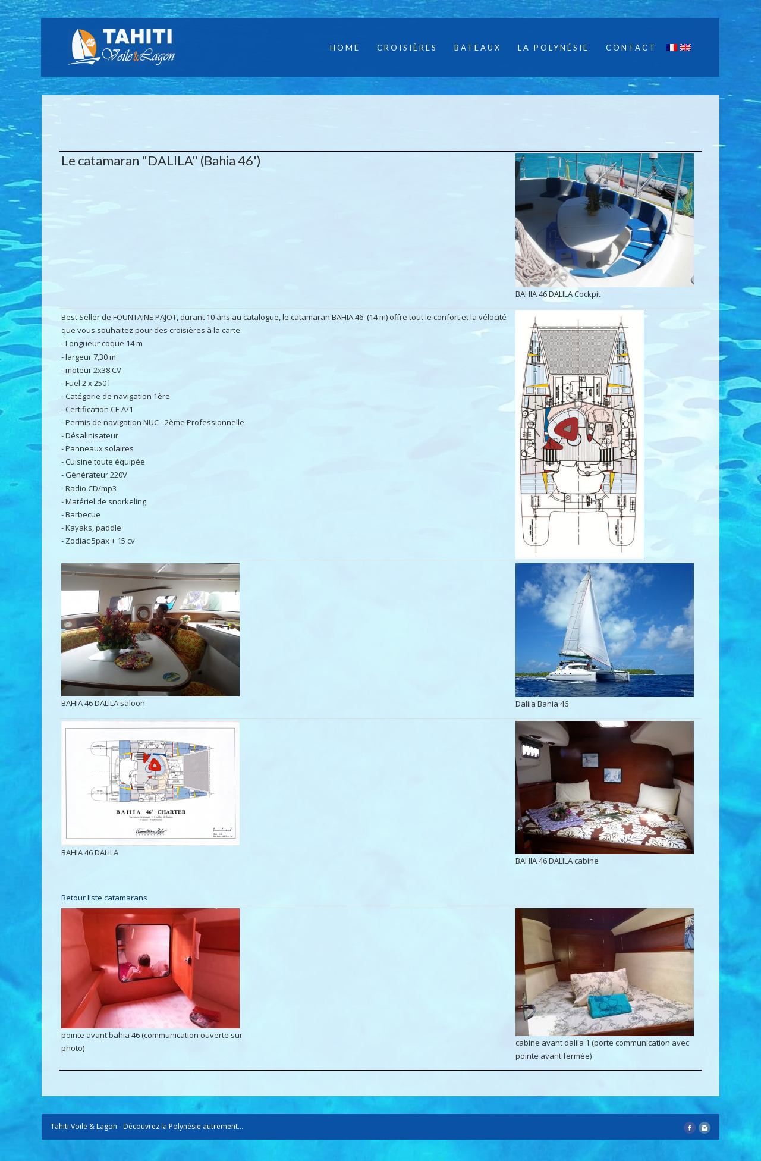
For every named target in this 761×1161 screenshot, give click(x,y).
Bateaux (477, 47)
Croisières (407, 47)
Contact (631, 47)
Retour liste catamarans (104, 897)
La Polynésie (553, 47)
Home (345, 47)
